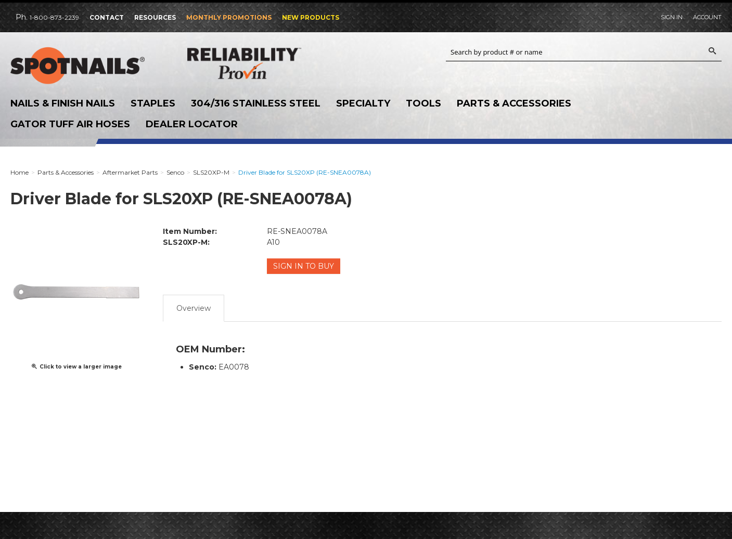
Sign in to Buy (303, 266)
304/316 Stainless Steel (255, 103)
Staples (153, 103)
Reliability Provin (265, 63)
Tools (423, 103)
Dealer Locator (192, 124)
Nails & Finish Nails (62, 103)
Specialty (363, 103)
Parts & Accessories (514, 103)
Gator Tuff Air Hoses (70, 124)
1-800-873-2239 (54, 17)
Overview (193, 308)
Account (707, 17)
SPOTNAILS (88, 66)
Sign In (672, 17)
